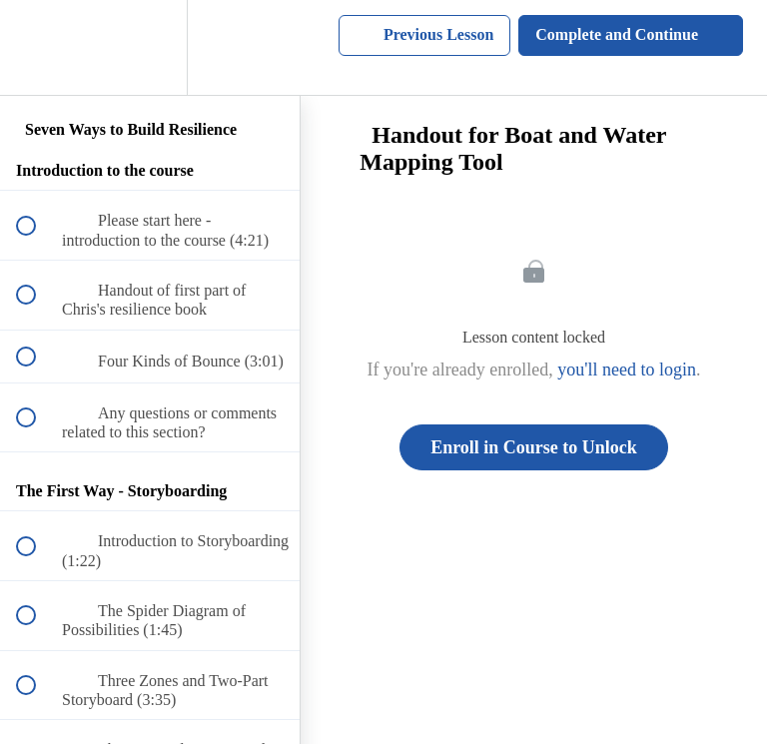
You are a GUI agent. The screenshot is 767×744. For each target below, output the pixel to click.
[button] (37, 47)
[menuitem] (150, 47)
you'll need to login (626, 369)
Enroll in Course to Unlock (533, 447)
